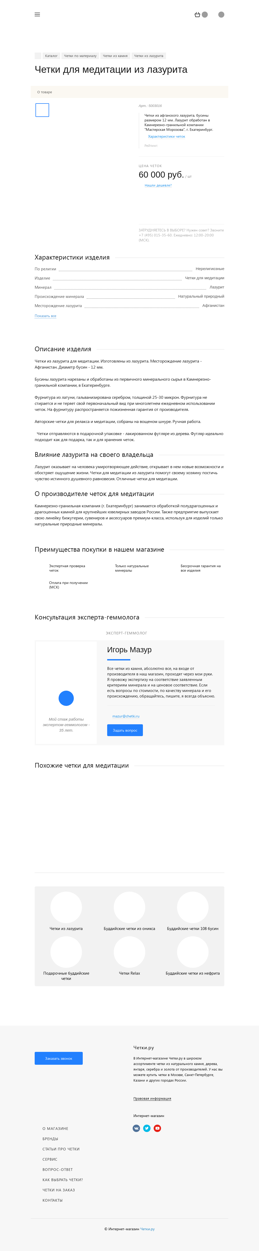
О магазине (55, 1128)
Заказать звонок (58, 1058)
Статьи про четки (61, 1148)
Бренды (50, 1138)
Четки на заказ (59, 1189)
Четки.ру (147, 1228)
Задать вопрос (125, 730)
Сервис (50, 1159)
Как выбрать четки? (63, 1179)
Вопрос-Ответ (58, 1169)
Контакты (53, 1200)
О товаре (44, 92)
